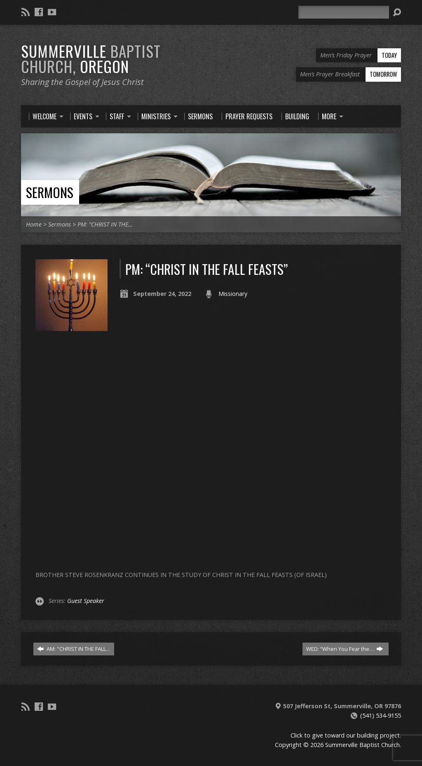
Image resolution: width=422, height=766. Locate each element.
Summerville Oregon (91, 58)
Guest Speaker (85, 601)
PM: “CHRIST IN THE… (105, 224)
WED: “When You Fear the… (344, 649)
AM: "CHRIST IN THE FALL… (73, 649)
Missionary (232, 294)
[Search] (343, 12)
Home (34, 224)
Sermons (49, 192)
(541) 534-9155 (380, 715)
